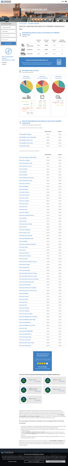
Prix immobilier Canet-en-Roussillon (27, 137)
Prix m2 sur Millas (23, 241)
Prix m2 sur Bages (23, 169)
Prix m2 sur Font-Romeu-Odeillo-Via (27, 244)
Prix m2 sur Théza (23, 302)
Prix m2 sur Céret (23, 206)
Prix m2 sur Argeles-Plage (25, 337)
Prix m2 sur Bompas (23, 189)
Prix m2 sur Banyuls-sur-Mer (25, 180)
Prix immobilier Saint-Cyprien (26, 143)
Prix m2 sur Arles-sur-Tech (25, 166)
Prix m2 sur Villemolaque (25, 322)
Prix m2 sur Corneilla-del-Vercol (26, 215)
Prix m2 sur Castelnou (24, 200)
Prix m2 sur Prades (23, 258)
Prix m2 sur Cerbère (23, 203)
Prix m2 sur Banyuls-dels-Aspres (26, 177)
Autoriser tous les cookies (56, 461)
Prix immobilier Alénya (24, 145)
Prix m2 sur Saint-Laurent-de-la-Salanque (29, 279)
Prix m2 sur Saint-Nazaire (25, 284)
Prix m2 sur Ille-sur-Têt (24, 232)
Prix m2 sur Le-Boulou (24, 192)
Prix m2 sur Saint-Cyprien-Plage (26, 342)
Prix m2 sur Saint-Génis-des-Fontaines (28, 273)
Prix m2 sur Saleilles (23, 293)
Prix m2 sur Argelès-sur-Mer (25, 163)
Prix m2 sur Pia (22, 250)
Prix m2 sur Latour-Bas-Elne (25, 235)
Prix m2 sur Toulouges (24, 310)
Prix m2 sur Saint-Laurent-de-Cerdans (28, 276)
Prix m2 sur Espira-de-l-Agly (25, 224)
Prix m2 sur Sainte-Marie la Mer (26, 281)
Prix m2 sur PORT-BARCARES (26, 331)
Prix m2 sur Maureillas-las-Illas (26, 238)
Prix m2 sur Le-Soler (24, 296)
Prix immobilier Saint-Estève (26, 140)
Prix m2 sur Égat (23, 218)
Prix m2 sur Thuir (23, 305)
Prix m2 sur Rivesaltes (24, 267)
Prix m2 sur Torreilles (24, 308)
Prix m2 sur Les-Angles (24, 160)
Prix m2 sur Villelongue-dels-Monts (27, 319)
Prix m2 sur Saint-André (24, 270)
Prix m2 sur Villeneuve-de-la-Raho (27, 325)
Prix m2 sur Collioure (24, 212)
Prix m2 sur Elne (22, 221)
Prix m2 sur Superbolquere (25, 334)
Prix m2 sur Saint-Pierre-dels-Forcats (28, 290)
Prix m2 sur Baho (23, 171)
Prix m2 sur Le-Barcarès (24, 183)
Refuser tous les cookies (34, 461)
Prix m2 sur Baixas (23, 174)
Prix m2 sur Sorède (23, 299)
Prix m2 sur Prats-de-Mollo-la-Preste (28, 261)
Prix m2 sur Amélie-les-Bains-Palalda (27, 157)
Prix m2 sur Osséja (23, 247)
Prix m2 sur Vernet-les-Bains (25, 313)
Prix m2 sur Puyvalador (24, 264)
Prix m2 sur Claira (23, 209)
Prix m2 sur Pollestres (24, 253)
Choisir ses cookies (12, 461)
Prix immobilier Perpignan (25, 134)
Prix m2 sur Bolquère (24, 186)
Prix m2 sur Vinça (23, 328)
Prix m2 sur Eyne (23, 226)
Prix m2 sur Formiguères (24, 229)
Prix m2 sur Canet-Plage (24, 339)
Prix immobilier (38, 381)
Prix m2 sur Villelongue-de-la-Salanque (28, 316)
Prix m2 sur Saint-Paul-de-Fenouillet (27, 287)
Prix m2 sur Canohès (24, 198)
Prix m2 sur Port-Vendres (25, 255)
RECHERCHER (8, 43)
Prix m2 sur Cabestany (24, 195)
